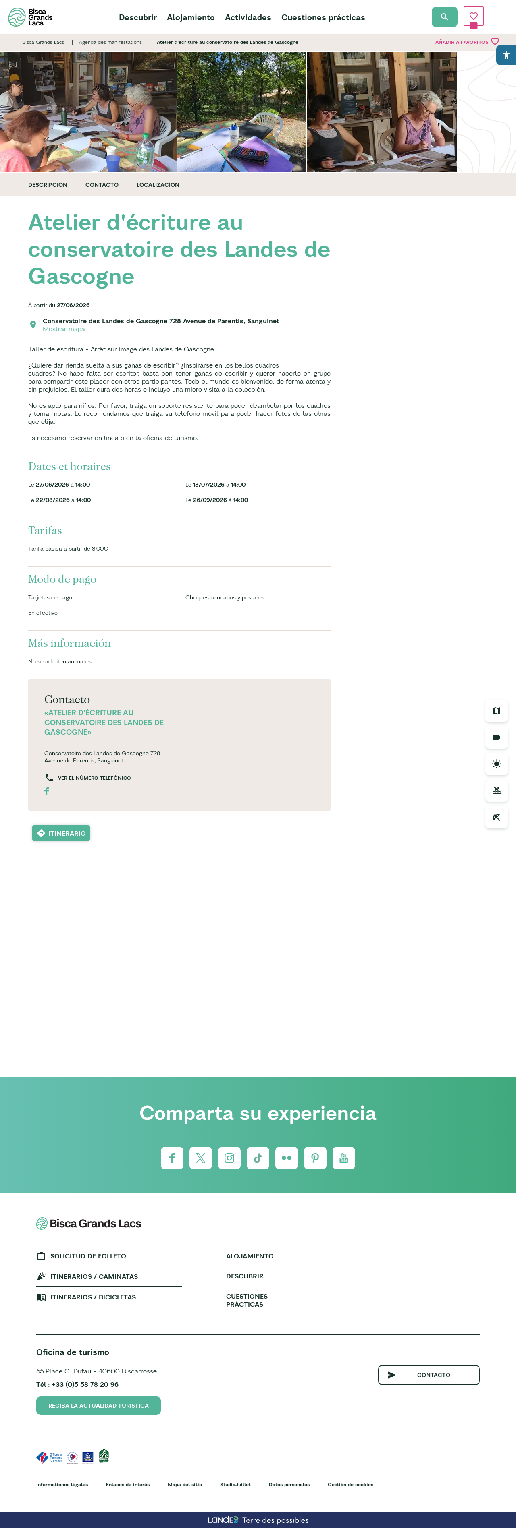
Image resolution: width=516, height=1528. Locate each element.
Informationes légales (62, 1484)
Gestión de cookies (350, 1484)
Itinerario (67, 833)
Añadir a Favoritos (467, 41)
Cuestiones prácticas (323, 17)
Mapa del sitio (185, 1484)
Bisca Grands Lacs (43, 42)
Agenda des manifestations (110, 42)
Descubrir (138, 17)
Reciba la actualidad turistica (98, 1405)
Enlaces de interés (128, 1484)
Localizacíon (158, 184)
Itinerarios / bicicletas (93, 1297)
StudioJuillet (235, 1484)
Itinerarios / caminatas (94, 1276)
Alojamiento (191, 17)
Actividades (248, 17)
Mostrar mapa (64, 329)
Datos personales (289, 1484)
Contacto (102, 184)
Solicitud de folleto (88, 1256)
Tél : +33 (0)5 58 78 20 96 (77, 1384)
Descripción (47, 184)
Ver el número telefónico (94, 778)
